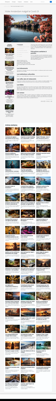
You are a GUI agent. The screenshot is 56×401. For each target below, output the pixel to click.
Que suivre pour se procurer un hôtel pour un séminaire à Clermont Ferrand (28, 270)
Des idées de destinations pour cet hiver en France (12, 384)
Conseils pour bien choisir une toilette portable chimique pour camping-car (28, 286)
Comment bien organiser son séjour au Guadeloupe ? (28, 186)
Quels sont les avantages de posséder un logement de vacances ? (28, 204)
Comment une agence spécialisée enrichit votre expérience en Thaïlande (12, 138)
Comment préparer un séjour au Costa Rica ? (10, 111)
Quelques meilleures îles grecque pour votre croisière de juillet (42, 187)
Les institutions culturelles (22, 50)
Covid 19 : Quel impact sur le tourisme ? (9, 55)
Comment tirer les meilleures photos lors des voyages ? (12, 237)
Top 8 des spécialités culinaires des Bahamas (27, 170)
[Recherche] (45, 2)
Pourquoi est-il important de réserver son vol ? (42, 318)
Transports (20, 1)
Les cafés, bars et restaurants (23, 52)
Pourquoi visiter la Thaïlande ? (41, 351)
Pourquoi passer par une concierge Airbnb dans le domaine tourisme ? (9, 69)
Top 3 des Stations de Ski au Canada (28, 351)
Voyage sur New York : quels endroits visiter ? (28, 318)
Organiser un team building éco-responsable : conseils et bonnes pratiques (28, 138)
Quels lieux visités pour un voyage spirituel (43, 269)
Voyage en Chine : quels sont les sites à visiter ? (42, 335)
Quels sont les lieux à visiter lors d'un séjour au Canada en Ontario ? (28, 155)
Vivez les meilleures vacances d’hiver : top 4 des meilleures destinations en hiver (12, 155)
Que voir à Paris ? (9, 318)
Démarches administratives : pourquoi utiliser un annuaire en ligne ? (12, 171)
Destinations (26, 1)
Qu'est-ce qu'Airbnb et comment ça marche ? (42, 302)
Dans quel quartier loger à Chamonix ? (9, 83)
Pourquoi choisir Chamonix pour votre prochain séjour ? (12, 303)
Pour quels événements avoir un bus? (9, 97)
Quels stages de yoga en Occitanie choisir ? (42, 252)
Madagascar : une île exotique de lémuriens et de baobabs (42, 171)
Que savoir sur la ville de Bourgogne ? (27, 219)
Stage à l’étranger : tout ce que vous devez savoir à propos (43, 138)
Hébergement (7, 1)
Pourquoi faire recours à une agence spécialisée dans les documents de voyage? (11, 221)
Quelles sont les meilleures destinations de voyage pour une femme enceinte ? (12, 253)
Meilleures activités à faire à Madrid (28, 368)
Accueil (5, 6)
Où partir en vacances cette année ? (12, 368)
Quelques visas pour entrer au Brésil (43, 154)
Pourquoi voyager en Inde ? (12, 351)
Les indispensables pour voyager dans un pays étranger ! (11, 336)
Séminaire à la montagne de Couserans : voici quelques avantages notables (12, 270)
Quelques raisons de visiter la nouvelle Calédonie (28, 302)
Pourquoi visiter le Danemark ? (10, 186)
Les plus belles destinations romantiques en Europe (43, 368)
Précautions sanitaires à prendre (23, 46)
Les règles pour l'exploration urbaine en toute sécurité (11, 286)
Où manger (14, 1)
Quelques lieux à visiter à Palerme (42, 203)
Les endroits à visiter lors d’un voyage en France (27, 335)
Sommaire (20, 44)
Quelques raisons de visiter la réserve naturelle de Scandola (12, 204)
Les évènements (21, 48)
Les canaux (20, 56)
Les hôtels (20, 54)
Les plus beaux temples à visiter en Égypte (42, 236)
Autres (31, 1)
